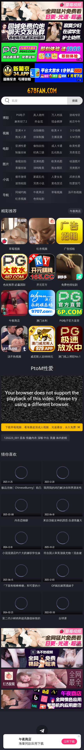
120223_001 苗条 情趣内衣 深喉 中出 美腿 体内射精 (35, 438)
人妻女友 (56, 176)
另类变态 (74, 152)
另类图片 (74, 168)
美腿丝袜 (20, 168)
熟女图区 (56, 168)
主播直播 (56, 137)
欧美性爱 (74, 146)
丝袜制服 (38, 137)
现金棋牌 (56, 121)
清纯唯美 (38, 168)
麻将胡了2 (21, 121)
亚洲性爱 (20, 146)
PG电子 (20, 115)
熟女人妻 (20, 137)
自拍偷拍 (38, 130)
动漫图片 (74, 161)
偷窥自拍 (20, 161)
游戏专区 (74, 115)
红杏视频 (20, 198)
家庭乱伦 (38, 176)
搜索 (75, 100)
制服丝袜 (20, 152)
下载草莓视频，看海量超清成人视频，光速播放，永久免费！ (43, 427)
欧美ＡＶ (56, 130)
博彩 (6, 118)
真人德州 (38, 115)
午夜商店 (38, 192)
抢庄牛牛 (74, 121)
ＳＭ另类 (74, 137)
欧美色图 (56, 161)
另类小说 (38, 183)
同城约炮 (20, 192)
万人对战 (56, 115)
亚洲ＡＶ (20, 130)
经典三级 (38, 152)
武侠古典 (74, 176)
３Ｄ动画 (74, 130)
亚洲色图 (38, 161)
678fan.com (42, 91)
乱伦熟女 (56, 152)
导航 (6, 195)
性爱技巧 (74, 183)
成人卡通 (56, 146)
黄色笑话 (56, 183)
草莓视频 (56, 192)
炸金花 (39, 121)
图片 (6, 164)
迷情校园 (20, 183)
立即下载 (69, 741)
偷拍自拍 (38, 146)
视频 (6, 133)
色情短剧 (38, 198)
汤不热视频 (75, 192)
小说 (6, 179)
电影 (6, 148)
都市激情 (20, 176)
